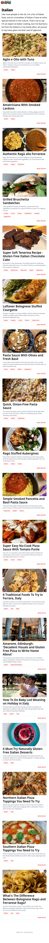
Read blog (42, 613)
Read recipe (41, 74)
